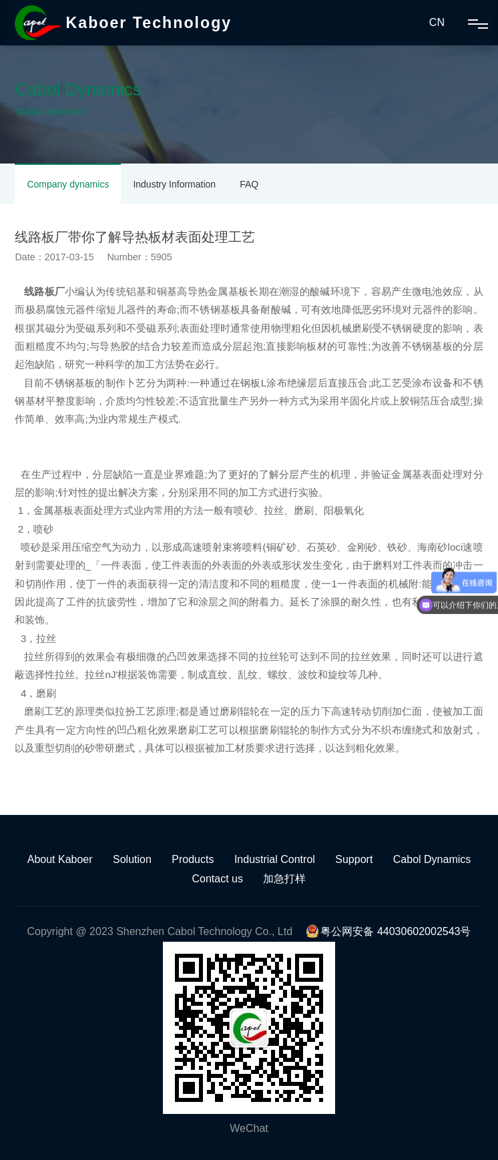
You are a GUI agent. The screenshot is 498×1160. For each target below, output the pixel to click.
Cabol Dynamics (432, 859)
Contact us (217, 878)
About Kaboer (60, 859)
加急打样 (284, 878)
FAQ (249, 184)
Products (193, 859)
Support (353, 859)
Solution (132, 859)
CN (437, 22)
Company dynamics (68, 184)
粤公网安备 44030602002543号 (388, 931)
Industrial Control (274, 859)
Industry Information (174, 184)
